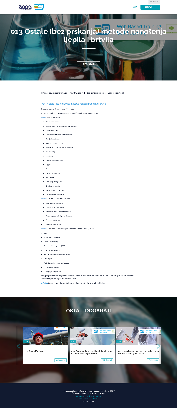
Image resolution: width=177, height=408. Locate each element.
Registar (149, 7)
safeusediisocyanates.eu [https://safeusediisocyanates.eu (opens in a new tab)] (88, 399)
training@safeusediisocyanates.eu (88, 396)
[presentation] (18, 346)
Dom (135, 7)
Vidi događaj (60, 360)
